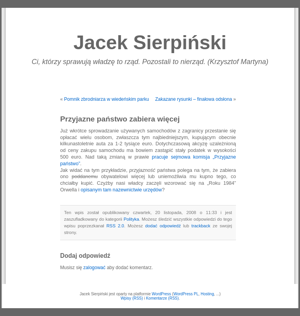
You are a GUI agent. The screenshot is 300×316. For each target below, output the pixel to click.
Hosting (207, 294)
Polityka (131, 219)
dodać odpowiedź (163, 225)
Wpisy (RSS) (132, 298)
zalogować (94, 267)
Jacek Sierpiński (150, 43)
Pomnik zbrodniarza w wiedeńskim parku (106, 99)
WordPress (161, 294)
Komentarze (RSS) (162, 298)
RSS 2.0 (115, 225)
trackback (200, 225)
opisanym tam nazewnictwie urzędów (121, 190)
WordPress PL (185, 294)
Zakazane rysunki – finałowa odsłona (193, 99)
